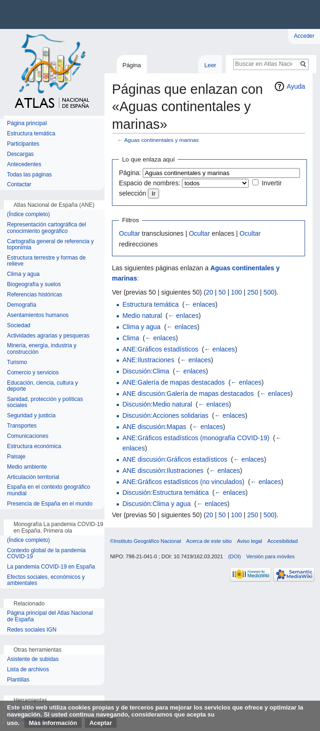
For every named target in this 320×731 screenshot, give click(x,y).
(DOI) (234, 556)
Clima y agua (141, 326)
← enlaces (199, 304)
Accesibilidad (282, 541)
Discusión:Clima (145, 371)
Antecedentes (24, 165)
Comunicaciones (28, 436)
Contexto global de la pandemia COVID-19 (46, 554)
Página (131, 65)
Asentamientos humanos (38, 315)
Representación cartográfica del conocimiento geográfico (46, 228)
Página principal (27, 123)
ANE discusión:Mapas (154, 426)
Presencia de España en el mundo (49, 504)
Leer (210, 65)
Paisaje (16, 457)
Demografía (21, 305)
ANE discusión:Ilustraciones (162, 470)
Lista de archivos (28, 670)
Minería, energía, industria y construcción (42, 349)
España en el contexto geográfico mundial (48, 490)
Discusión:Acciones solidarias (165, 415)
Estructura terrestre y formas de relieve (46, 261)
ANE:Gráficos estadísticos (160, 349)
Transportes (22, 426)
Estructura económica (34, 446)
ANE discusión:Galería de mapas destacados (188, 393)
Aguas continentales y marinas (161, 140)
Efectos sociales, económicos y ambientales (46, 580)
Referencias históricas (34, 295)
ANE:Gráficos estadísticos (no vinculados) (183, 481)
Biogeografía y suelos (34, 284)
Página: (130, 172)
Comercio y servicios (33, 373)
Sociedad (18, 326)
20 (209, 292)
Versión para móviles (270, 556)
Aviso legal (249, 541)
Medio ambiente (27, 467)
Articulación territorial (33, 477)
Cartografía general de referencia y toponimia (50, 245)
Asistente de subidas (33, 659)
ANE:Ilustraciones (148, 360)
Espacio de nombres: (150, 183)
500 (269, 292)
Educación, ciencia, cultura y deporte (42, 386)
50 (222, 292)
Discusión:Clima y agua (156, 503)
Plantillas (18, 680)
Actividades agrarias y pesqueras (48, 336)
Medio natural (142, 315)
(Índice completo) (28, 214)
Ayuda (296, 86)
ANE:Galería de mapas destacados (173, 382)
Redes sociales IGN (31, 630)
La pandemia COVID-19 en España (51, 567)
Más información (53, 722)
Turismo (17, 362)
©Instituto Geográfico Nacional (145, 541)
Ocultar (129, 233)
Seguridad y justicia (31, 416)
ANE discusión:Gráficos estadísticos (174, 459)
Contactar (19, 185)
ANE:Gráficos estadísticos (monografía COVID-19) (195, 438)
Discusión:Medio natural (157, 404)
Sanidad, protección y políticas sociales (45, 402)
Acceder (304, 36)
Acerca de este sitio (209, 541)
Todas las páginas (29, 175)
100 (236, 292)
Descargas (20, 154)
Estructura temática (150, 304)
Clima (130, 338)
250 (252, 292)
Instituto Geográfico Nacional (149, 14)
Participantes (23, 144)
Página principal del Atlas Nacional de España (50, 616)
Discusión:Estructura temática (165, 492)
